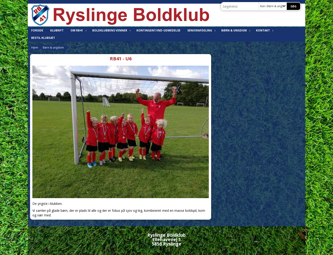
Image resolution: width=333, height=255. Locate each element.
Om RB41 (78, 30)
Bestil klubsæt (43, 38)
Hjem (34, 47)
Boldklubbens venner (111, 30)
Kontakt (264, 30)
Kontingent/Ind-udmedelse (158, 30)
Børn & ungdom (235, 30)
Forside (37, 30)
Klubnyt (57, 30)
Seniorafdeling (200, 30)
